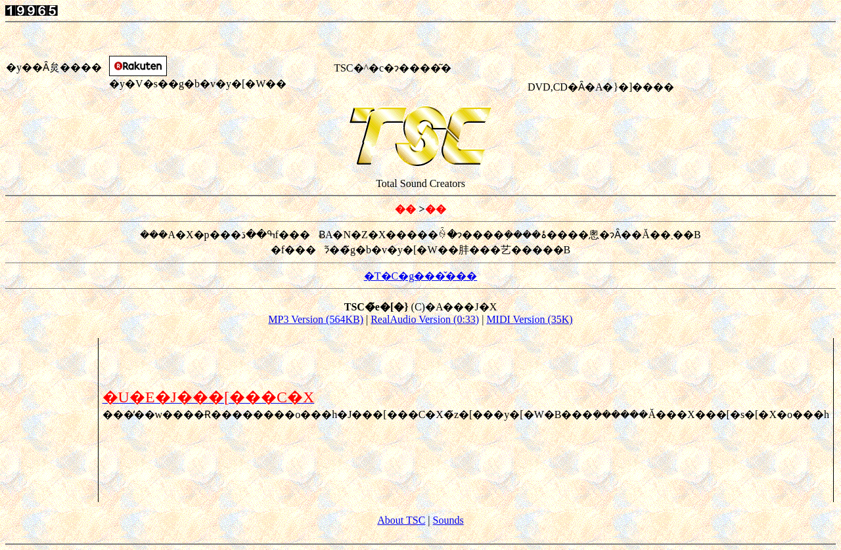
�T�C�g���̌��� (420, 276)
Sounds (448, 520)
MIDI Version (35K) (529, 319)
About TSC (401, 520)
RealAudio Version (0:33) (425, 319)
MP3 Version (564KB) (315, 319)
